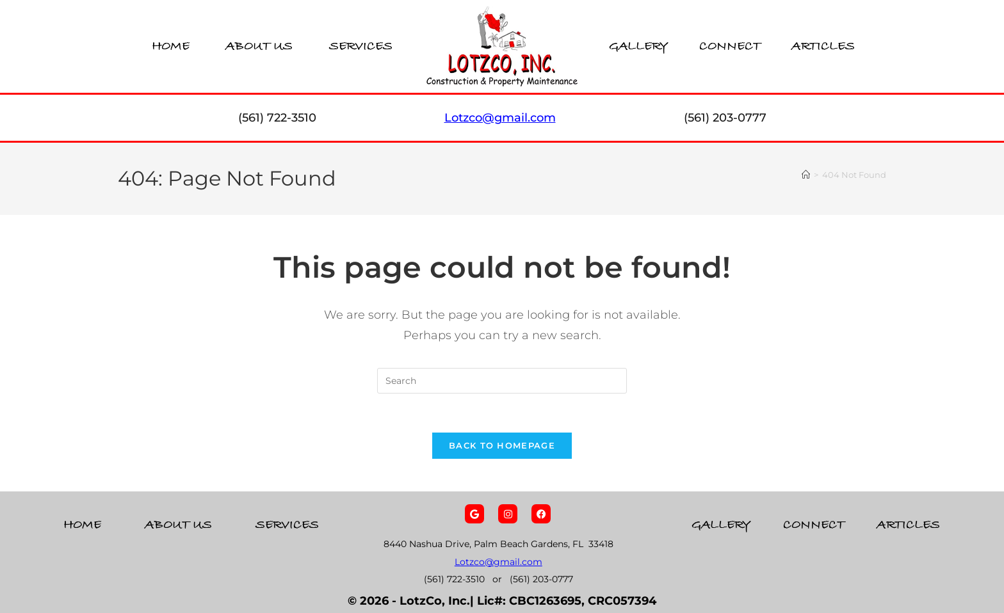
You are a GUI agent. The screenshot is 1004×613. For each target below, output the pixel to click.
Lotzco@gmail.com (498, 562)
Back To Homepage (502, 445)
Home (171, 46)
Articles (823, 46)
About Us (259, 46)
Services (361, 46)
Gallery (638, 46)
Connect (730, 46)
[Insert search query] (502, 381)
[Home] (806, 175)
